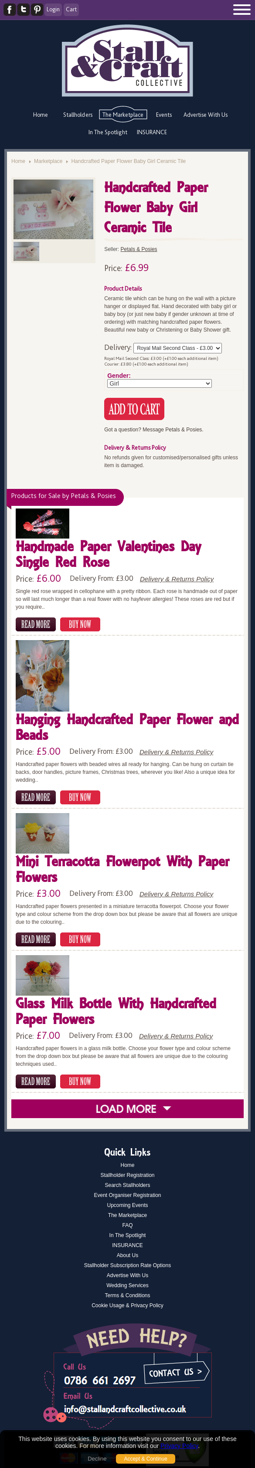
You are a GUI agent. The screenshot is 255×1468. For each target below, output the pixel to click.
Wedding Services (127, 1285)
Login (53, 9)
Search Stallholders (127, 1185)
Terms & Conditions (127, 1295)
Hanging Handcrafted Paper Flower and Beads (127, 728)
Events (164, 114)
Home (40, 114)
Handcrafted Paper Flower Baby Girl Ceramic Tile (128, 161)
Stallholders (77, 114)
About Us (127, 1255)
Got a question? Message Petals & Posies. (153, 430)
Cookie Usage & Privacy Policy (127, 1305)
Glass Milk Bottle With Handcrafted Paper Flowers (116, 1012)
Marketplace (48, 161)
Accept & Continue (145, 1459)
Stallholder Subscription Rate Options (127, 1265)
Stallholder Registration (127, 1175)
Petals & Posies (139, 249)
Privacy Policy (179, 1445)
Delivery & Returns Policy (177, 579)
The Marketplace (122, 114)
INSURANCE (152, 132)
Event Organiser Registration (127, 1195)
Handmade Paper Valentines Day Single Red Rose (108, 555)
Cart (71, 9)
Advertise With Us (206, 114)
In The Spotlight (107, 132)
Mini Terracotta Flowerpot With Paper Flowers (122, 870)
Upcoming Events (127, 1205)
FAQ (127, 1225)
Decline (97, 1458)
